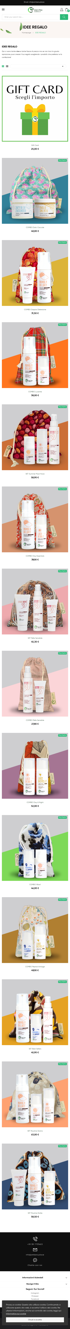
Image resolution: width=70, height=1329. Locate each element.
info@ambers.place (36, 2)
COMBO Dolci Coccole (35, 227)
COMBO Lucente (35, 392)
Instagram (35, 1293)
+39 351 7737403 (35, 1244)
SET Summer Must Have (35, 474)
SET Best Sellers (35, 1049)
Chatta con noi (35, 1265)
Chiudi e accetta (35, 1320)
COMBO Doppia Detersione (35, 310)
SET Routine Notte (35, 1213)
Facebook (35, 1299)
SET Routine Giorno (35, 1131)
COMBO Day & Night (35, 802)
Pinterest (35, 1296)
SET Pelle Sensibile (35, 638)
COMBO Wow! (35, 884)
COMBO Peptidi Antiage (35, 967)
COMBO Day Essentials (35, 556)
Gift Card (35, 145)
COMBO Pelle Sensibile (35, 720)
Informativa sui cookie (16, 1314)
